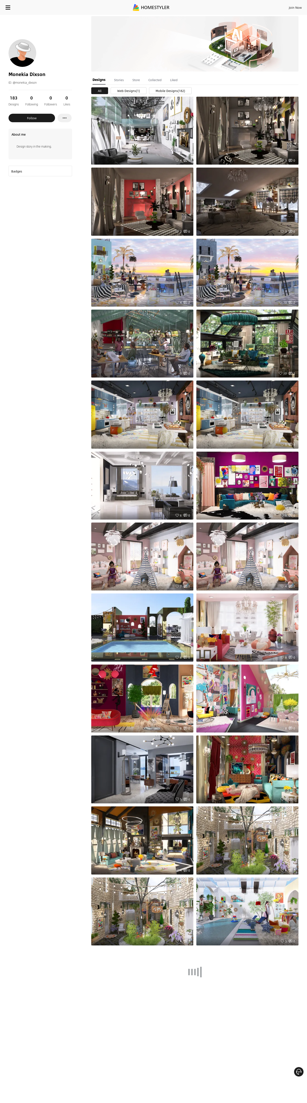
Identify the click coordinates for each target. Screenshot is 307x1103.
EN (259, 6)
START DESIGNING (286, 6)
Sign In (228, 6)
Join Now (244, 6)
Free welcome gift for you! (218, 18)
